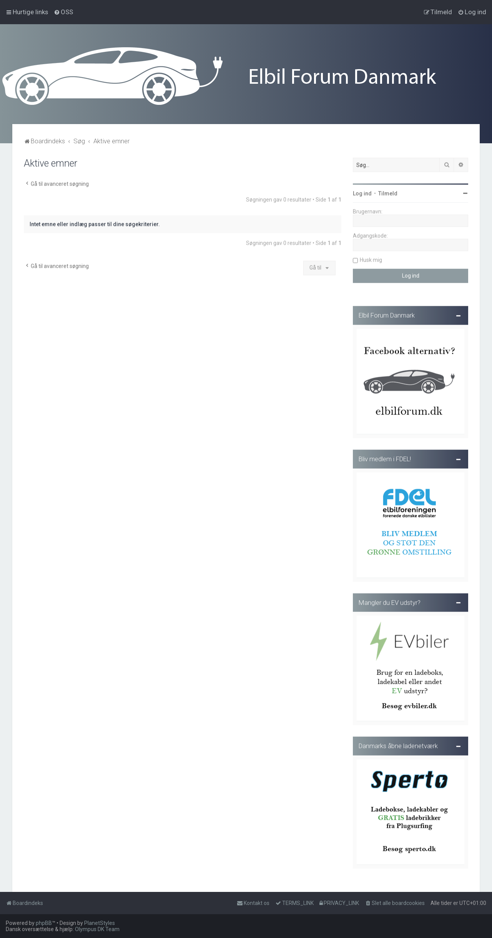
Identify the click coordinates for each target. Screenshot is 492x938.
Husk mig (371, 259)
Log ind (362, 192)
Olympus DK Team (97, 929)
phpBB (44, 923)
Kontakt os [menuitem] (253, 903)
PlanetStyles (99, 923)
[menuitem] (63, 12)
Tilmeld (387, 192)
